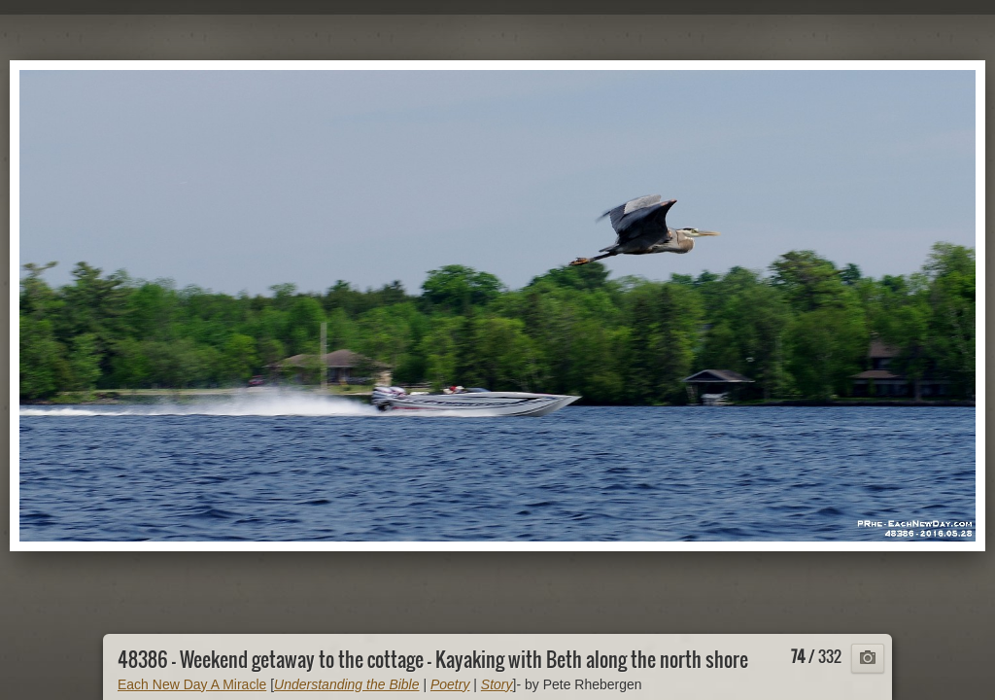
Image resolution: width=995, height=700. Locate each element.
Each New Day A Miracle (192, 684)
